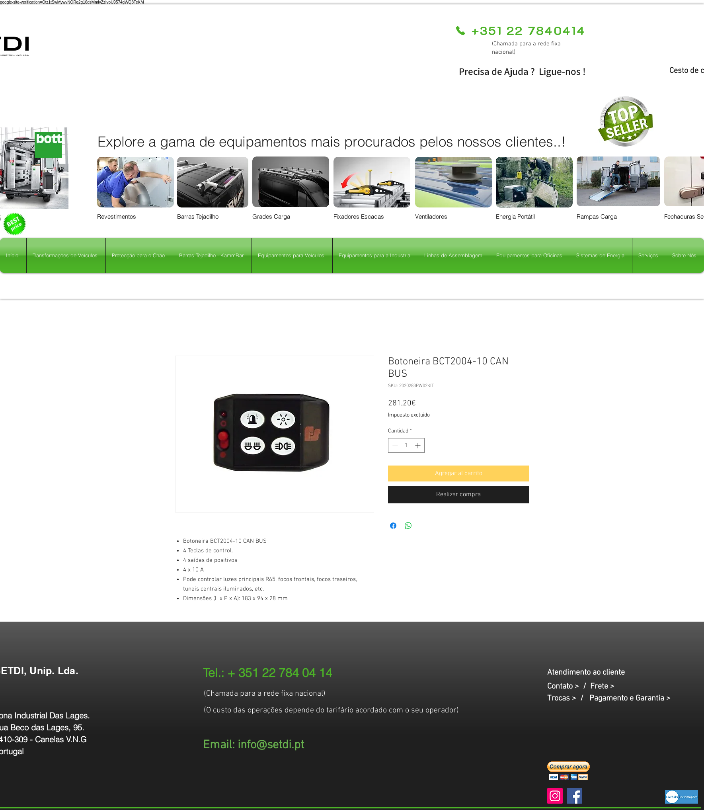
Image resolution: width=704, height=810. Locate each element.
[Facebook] (574, 796)
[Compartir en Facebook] (393, 525)
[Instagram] (555, 796)
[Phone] (461, 30)
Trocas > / (568, 698)
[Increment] (418, 445)
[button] (568, 770)
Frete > (602, 686)
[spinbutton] (406, 445)
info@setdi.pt (271, 745)
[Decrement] (394, 445)
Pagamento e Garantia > (630, 698)
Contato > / (568, 686)
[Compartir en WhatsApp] (408, 525)
